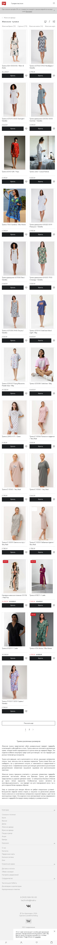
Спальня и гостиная (9, 815)
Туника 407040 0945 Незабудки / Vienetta (42, 67)
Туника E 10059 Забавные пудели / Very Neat (42, 543)
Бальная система (8, 857)
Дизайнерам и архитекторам (11, 886)
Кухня (4, 818)
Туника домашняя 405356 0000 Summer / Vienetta (41, 120)
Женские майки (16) (36, 26)
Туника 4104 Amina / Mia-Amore (41, 648)
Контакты (5, 851)
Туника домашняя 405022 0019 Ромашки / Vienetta (41, 226)
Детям (4, 824)
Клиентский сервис (8, 864)
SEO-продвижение (28, 927)
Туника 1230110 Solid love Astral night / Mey (41, 332)
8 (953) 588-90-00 (28, 897)
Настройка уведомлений (10, 875)
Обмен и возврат (8, 872)
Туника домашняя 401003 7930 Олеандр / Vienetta (41, 279)
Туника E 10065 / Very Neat (11, 489)
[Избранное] (36, 942)
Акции (4, 836)
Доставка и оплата (8, 869)
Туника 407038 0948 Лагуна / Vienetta (13, 332)
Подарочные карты (8, 854)
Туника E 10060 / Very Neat (39, 489)
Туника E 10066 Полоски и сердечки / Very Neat (42, 438)
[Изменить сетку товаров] (45, 21)
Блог (3, 860)
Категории (5, 810)
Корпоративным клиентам (11, 889)
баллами (29, 11)
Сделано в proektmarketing (28, 916)
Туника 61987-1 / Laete (37, 595)
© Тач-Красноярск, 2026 (28, 913)
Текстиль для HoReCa (9, 883)
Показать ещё (28, 723)
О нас (4, 848)
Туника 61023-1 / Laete (10, 648)
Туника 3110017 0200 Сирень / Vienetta (13, 702)
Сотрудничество (7, 878)
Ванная (4, 821)
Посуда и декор (7, 833)
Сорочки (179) (22, 26)
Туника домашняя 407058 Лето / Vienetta (13, 279)
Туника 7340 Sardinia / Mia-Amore (14, 224)
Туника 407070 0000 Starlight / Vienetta (13, 120)
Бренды (4, 839)
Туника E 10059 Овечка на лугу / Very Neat (13, 543)
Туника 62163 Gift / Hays (10, 172)
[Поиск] (6, 942)
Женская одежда (7, 827)
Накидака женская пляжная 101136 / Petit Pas (14, 596)
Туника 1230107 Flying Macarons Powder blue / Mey (13, 385)
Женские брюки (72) (9, 26)
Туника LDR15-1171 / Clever (11, 436)
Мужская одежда (7, 830)
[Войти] (21, 942)
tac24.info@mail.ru (28, 900)
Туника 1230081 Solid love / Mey (41, 383)
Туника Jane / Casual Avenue (39, 172)
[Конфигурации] (54, 22)
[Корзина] (51, 942)
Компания (5, 843)
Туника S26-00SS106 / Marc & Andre (13, 67)
